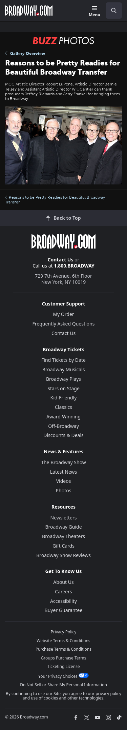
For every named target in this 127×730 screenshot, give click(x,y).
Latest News (63, 472)
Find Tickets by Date (63, 360)
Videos (63, 481)
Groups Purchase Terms (63, 658)
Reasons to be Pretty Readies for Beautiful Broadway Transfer (55, 199)
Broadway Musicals (63, 369)
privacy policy (108, 693)
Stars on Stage (63, 388)
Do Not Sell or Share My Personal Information (63, 685)
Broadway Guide (63, 527)
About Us (63, 582)
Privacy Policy (64, 632)
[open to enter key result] (114, 10)
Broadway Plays (63, 379)
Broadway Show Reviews (63, 555)
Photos (63, 490)
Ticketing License (63, 666)
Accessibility (63, 601)
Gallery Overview (25, 53)
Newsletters (63, 517)
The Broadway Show (63, 462)
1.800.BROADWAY (74, 265)
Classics (63, 407)
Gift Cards (63, 545)
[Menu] (94, 11)
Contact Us (60, 259)
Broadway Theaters (63, 536)
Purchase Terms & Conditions (63, 649)
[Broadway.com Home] (28, 10)
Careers (63, 591)
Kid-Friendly (63, 397)
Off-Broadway (63, 426)
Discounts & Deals (63, 435)
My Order (63, 314)
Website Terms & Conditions (63, 641)
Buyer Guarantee (64, 610)
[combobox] (111, 10)
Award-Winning (63, 416)
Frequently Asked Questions (64, 323)
